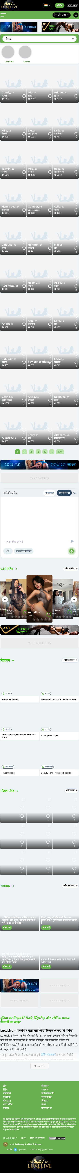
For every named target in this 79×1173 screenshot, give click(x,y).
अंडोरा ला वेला (7, 400)
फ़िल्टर (9, 38)
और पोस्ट (71, 790)
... (51, 451)
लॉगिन (59, 5)
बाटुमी (4, 248)
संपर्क (43, 1104)
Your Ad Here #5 (39, 643)
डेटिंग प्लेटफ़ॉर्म (48, 1055)
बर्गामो (30, 286)
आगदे (56, 400)
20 (8, 93)
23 (59, 131)
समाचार (44, 1089)
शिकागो (4, 133)
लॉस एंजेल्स (32, 133)
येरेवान (4, 362)
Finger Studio (8, 773)
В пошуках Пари (49, 735)
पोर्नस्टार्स (7, 1093)
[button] (5, 599)
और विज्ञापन (70, 659)
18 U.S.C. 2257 (10, 1138)
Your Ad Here (39, 477)
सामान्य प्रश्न (46, 1097)
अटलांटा (31, 171)
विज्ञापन (44, 1085)
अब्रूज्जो (31, 400)
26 (32, 131)
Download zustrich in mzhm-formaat (59, 699)
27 (10, 207)
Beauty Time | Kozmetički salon (56, 773)
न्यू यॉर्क (4, 95)
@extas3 (20, 1149)
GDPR (23, 1138)
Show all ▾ (39, 1066)
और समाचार (70, 885)
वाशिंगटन (5, 210)
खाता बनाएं (73, 5)
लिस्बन (56, 286)
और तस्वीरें (71, 568)
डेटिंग (5, 1089)
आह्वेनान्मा (31, 324)
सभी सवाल (49, 493)
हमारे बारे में (46, 1108)
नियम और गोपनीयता (37, 1138)
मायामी (4, 171)
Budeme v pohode (10, 699)
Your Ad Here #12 (59, 985)
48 (34, 283)
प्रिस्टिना (31, 248)
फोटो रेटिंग (7, 1104)
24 (32, 93)
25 (32, 169)
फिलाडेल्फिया (59, 171)
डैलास (30, 95)
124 (60, 451)
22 (8, 169)
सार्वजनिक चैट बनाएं (23, 551)
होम (4, 1085)
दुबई (29, 438)
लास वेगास (58, 133)
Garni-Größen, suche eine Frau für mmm (18, 735)
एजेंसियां (6, 1097)
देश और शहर (61, 14)
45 (9, 245)
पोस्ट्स (6, 1108)
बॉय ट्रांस (7, 1100)
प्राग (55, 248)
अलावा (56, 210)
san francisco (34, 210)
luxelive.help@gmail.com (41, 1149)
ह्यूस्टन (56, 95)
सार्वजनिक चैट (64, 493)
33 (7, 324)
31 (59, 169)
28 (60, 93)
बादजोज (57, 362)
